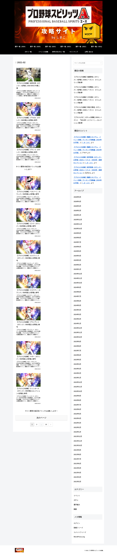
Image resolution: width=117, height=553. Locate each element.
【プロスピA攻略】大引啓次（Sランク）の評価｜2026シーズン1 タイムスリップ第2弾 (87, 100)
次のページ (41, 279)
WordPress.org (79, 537)
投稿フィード (78, 528)
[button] (101, 63)
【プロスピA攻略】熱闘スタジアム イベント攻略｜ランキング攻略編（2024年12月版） (87, 139)
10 (46, 286)
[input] (87, 63)
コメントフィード (80, 532)
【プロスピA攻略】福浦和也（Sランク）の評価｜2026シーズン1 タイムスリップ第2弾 (87, 79)
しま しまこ (86, 142)
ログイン (77, 523)
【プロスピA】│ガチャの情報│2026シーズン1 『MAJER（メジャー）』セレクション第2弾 (88, 120)
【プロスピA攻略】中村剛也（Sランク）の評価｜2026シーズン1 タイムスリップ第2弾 (87, 90)
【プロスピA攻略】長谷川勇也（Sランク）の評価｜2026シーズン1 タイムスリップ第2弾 (87, 110)
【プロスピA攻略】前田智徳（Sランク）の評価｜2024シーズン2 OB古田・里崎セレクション (87, 160)
